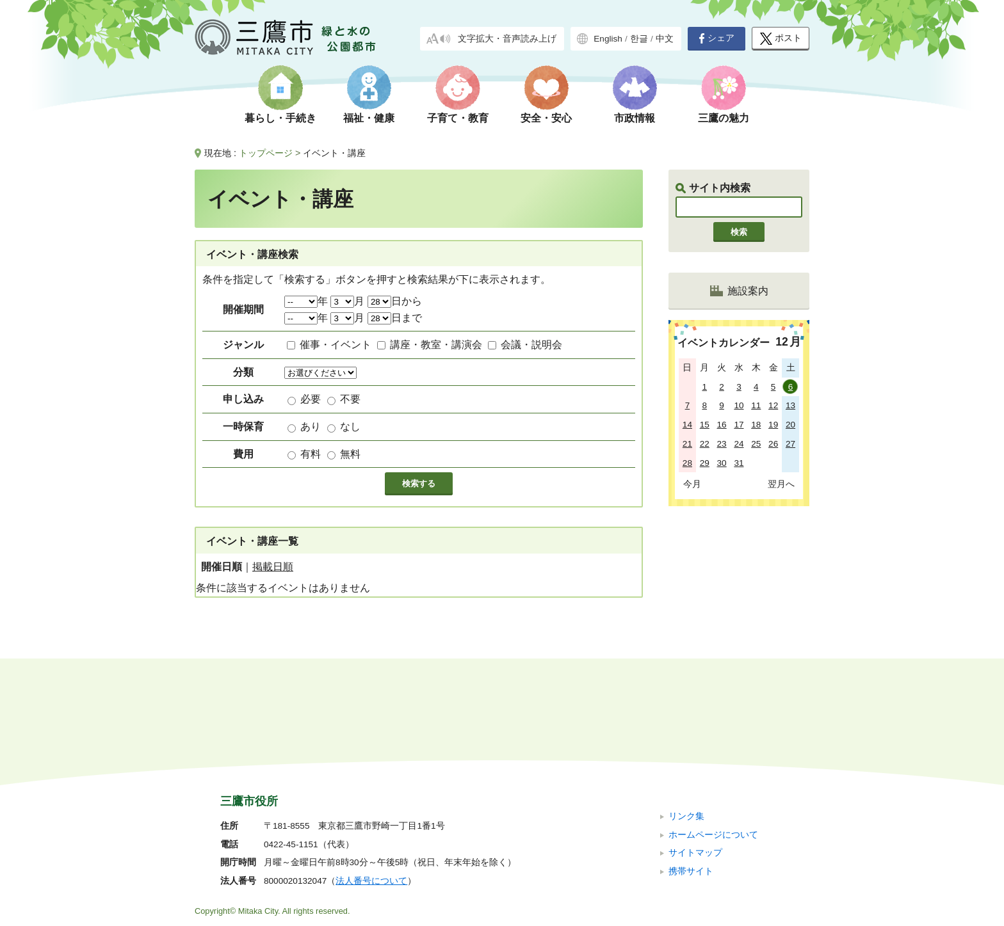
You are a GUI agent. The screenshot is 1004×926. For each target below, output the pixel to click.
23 (722, 444)
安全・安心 (546, 118)
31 (738, 463)
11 (756, 405)
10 (738, 405)
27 (790, 444)
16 (722, 424)
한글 (639, 39)
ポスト (781, 39)
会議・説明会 (531, 344)
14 (687, 424)
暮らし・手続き (280, 118)
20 (790, 424)
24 (738, 444)
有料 (310, 454)
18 (756, 424)
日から (395, 301)
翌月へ (781, 484)
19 (773, 424)
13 (790, 405)
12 (773, 405)
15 (704, 424)
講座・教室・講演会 (436, 344)
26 (773, 444)
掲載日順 (272, 566)
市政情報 (634, 118)
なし (350, 426)
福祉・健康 (368, 118)
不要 (350, 399)
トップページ (266, 153)
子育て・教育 (458, 118)
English (608, 39)
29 (704, 463)
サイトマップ (695, 767)
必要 (310, 399)
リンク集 (686, 730)
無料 (350, 454)
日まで (395, 317)
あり (310, 426)
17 (738, 424)
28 (687, 463)
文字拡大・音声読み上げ (507, 39)
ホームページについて (713, 748)
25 (756, 444)
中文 (665, 39)
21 (687, 444)
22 (704, 444)
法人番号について (371, 795)
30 (722, 463)
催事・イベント (335, 344)
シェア (716, 38)
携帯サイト (690, 785)
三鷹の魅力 (723, 118)
